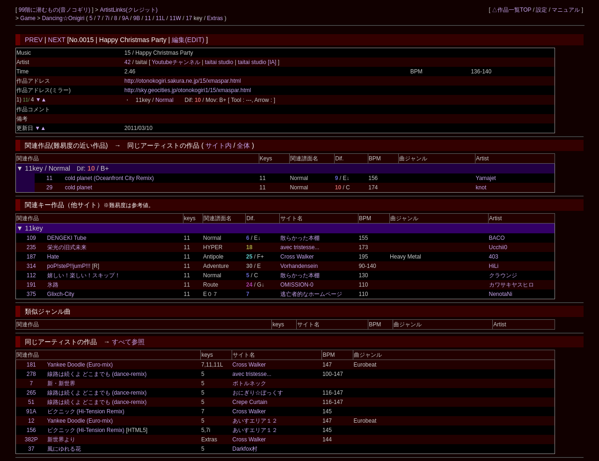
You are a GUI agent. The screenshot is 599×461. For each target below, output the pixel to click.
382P (31, 439)
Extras (215, 18)
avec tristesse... (299, 247)
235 (31, 247)
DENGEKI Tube (67, 238)
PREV (34, 39)
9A (125, 18)
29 (49, 187)
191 (31, 284)
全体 (243, 145)
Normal (164, 100)
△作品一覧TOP (511, 10)
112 (31, 275)
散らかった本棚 (300, 238)
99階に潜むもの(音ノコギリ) (55, 10)
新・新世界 (61, 383)
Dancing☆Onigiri (64, 18)
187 (31, 256)
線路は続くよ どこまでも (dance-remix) (97, 374)
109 (31, 238)
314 (31, 266)
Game (28, 18)
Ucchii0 (498, 247)
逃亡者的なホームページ (311, 294)
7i (107, 18)
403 (493, 256)
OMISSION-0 (297, 284)
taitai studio (218, 62)
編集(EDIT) (188, 39)
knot (481, 187)
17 (189, 18)
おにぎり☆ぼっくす (258, 392)
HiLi (494, 266)
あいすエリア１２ (255, 421)
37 (31, 449)
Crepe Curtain (250, 402)
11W (175, 18)
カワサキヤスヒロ (511, 284)
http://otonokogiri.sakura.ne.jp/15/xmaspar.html (182, 81)
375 (31, 294)
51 (31, 402)
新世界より (61, 439)
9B (136, 18)
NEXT (57, 39)
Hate (53, 256)
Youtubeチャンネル (177, 62)
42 (127, 62)
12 (31, 421)
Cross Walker (297, 256)
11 (148, 18)
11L (160, 18)
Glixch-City (60, 294)
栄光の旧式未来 (67, 247)
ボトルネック (249, 383)
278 (31, 374)
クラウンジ (503, 275)
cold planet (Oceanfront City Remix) (109, 178)
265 (31, 392)
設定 (541, 10)
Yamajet (486, 178)
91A (31, 411)
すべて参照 (128, 342)
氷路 (52, 284)
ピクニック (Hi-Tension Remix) (85, 411)
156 (31, 430)
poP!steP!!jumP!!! (69, 266)
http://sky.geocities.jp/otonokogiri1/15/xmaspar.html (187, 90)
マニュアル (566, 10)
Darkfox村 (245, 449)
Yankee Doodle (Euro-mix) (80, 364)
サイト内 (218, 145)
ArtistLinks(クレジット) (128, 10)
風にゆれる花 (64, 449)
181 (31, 364)
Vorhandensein (299, 266)
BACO (497, 238)
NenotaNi (500, 294)
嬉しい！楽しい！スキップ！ (83, 275)
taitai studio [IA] (257, 62)
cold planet (78, 187)
